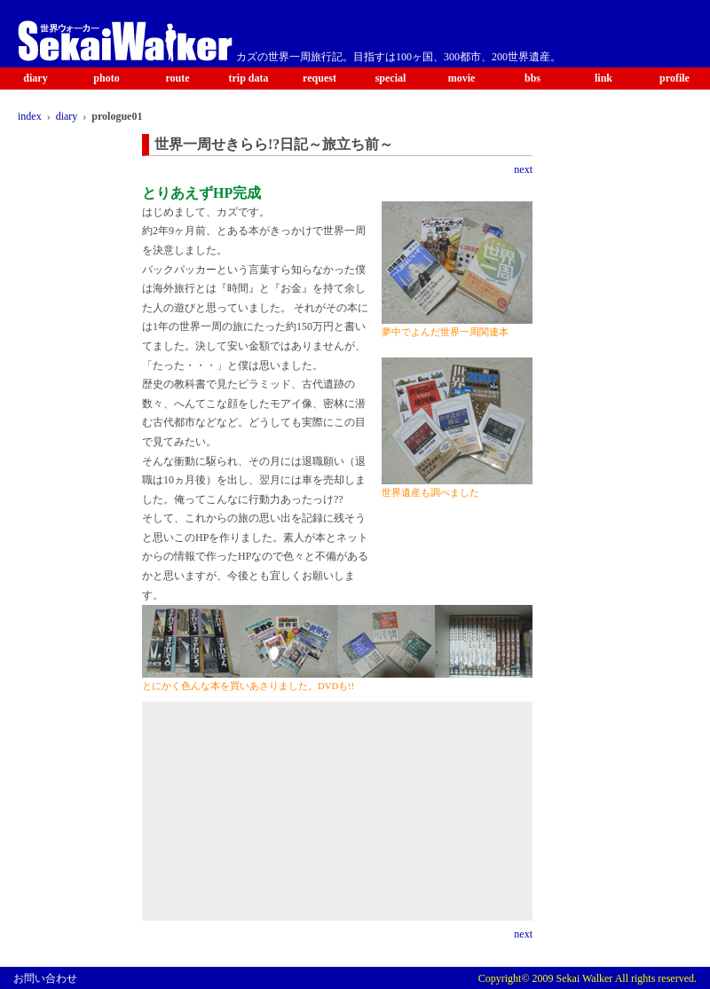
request (319, 78)
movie (462, 78)
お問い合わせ (45, 978)
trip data (249, 78)
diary (35, 78)
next (523, 169)
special (390, 78)
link (603, 78)
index (30, 116)
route (177, 78)
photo (106, 78)
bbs (532, 78)
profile (674, 78)
